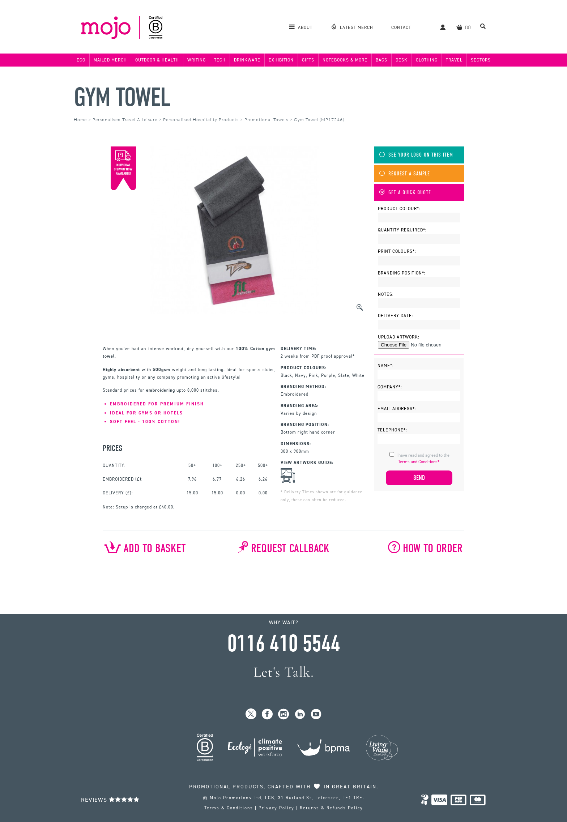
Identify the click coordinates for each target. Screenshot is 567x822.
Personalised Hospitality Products (201, 119)
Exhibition (281, 60)
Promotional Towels (266, 119)
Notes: (386, 294)
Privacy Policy (276, 808)
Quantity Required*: (402, 230)
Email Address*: (397, 409)
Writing (196, 60)
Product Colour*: (399, 209)
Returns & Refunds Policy (331, 808)
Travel (454, 60)
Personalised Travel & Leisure (125, 119)
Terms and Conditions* (418, 462)
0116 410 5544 (283, 643)
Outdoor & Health (157, 60)
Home (80, 119)
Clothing (427, 60)
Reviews (110, 800)
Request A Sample (404, 174)
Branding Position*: (402, 273)
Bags (381, 60)
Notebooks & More (345, 60)
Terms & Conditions (228, 808)
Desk (402, 60)
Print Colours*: (397, 251)
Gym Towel (122, 97)
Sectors (481, 60)
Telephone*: (392, 430)
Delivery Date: (395, 316)
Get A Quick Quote (405, 192)
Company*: (390, 387)
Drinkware (247, 60)
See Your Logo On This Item (416, 155)
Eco (81, 60)
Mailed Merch (110, 60)
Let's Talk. (283, 672)
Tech (220, 60)
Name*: (386, 366)
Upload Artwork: (398, 337)
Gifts (308, 60)
